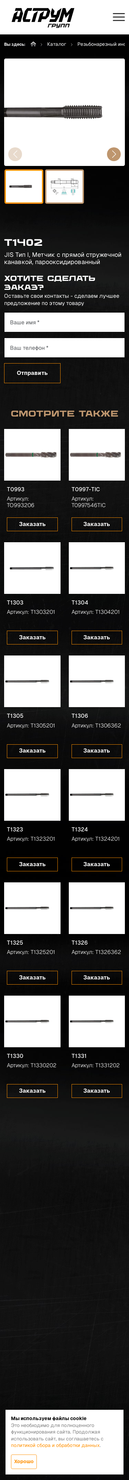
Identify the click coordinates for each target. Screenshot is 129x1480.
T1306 (80, 716)
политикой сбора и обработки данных (55, 1445)
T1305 (15, 716)
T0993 (15, 489)
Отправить (32, 373)
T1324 (80, 829)
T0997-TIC (86, 489)
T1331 (79, 1056)
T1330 (15, 1056)
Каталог (56, 44)
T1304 (80, 602)
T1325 (15, 943)
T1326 (80, 943)
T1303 (15, 602)
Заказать (32, 524)
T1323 (15, 829)
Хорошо (24, 1461)
